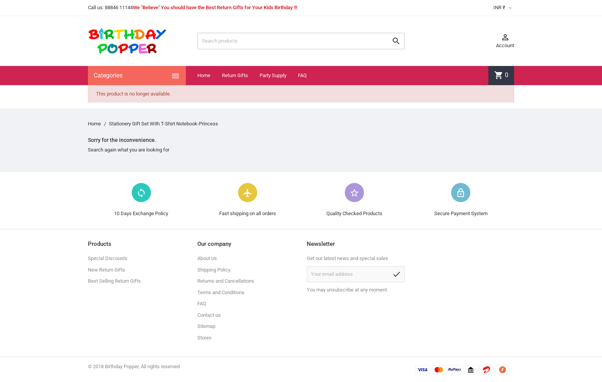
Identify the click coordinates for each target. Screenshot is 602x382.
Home (203, 75)
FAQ (302, 75)
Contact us (209, 315)
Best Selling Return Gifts (114, 281)
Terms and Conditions (221, 292)
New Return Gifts (106, 270)
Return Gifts (235, 75)
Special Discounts (107, 258)
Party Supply (273, 75)
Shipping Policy (213, 270)
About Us (207, 258)
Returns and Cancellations (225, 281)
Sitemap (206, 326)
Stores (204, 338)
